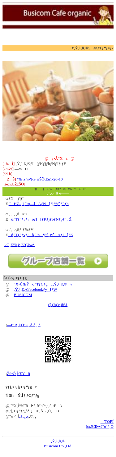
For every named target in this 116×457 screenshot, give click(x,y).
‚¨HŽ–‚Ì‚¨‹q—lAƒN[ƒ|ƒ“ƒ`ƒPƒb (38, 203)
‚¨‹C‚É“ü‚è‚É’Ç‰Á (18, 244)
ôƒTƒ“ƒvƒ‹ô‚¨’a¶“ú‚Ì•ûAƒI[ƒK (40, 234)
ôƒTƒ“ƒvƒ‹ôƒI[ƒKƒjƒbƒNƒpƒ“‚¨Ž (41, 219)
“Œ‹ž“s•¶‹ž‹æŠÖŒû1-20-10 (40, 179)
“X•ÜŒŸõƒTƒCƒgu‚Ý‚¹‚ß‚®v (43, 284)
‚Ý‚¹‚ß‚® (58, 441)
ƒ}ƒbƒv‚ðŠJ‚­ (58, 304)
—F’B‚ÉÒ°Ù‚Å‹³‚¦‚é (23, 324)
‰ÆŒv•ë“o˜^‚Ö (100, 426)
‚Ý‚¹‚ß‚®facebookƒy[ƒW (35, 289)
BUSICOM (23, 294)
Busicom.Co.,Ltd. (58, 446)
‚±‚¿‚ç (24, 416)
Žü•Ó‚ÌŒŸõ (18, 373)
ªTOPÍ (107, 421)
